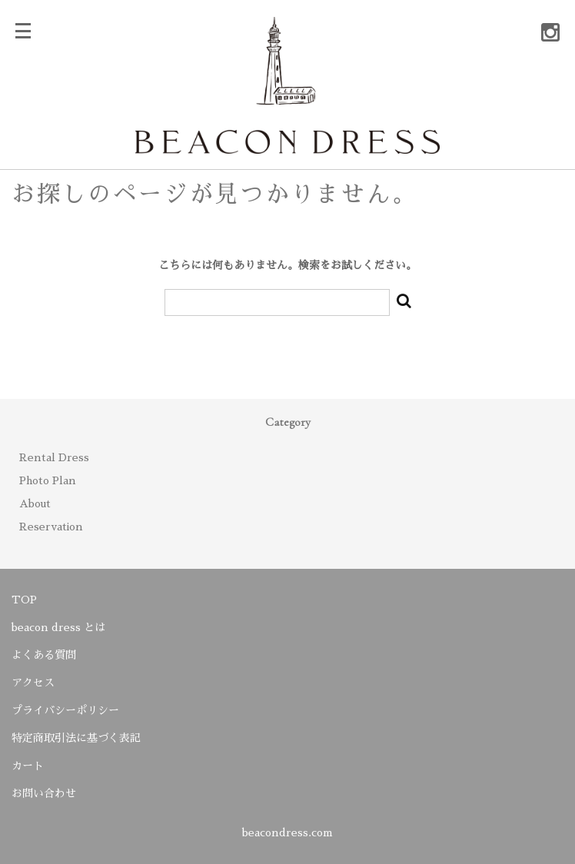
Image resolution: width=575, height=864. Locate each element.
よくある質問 (44, 655)
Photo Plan (47, 480)
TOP (24, 599)
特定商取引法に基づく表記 (76, 738)
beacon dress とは (58, 627)
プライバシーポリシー (65, 710)
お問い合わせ (44, 793)
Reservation (51, 526)
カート (28, 765)
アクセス (33, 682)
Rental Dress (54, 457)
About (35, 503)
